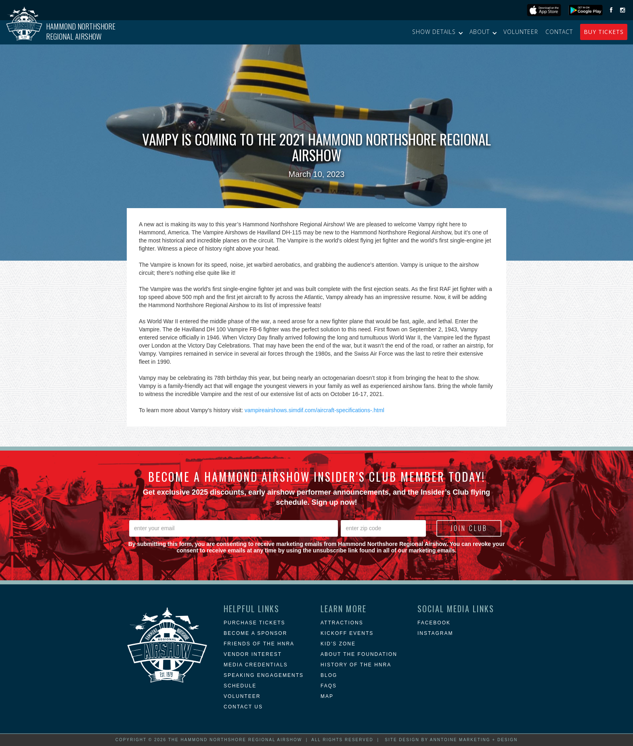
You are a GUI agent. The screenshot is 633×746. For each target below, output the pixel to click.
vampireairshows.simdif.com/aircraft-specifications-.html (314, 410)
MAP (327, 696)
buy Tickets (604, 32)
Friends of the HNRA (259, 644)
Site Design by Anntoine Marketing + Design (451, 740)
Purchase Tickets (254, 623)
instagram (435, 633)
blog (329, 675)
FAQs (329, 686)
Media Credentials (256, 665)
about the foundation (359, 654)
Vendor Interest (253, 654)
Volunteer (520, 32)
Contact (559, 32)
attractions (342, 623)
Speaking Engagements (264, 675)
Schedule (240, 686)
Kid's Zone (338, 644)
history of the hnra (356, 665)
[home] (60, 32)
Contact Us (243, 707)
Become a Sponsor (255, 633)
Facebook (434, 623)
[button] (437, 32)
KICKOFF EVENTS (347, 633)
